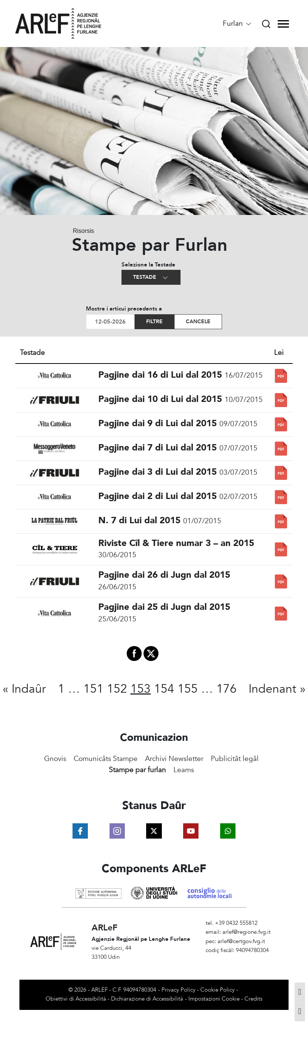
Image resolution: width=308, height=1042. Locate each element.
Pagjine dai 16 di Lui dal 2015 (160, 375)
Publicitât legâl (235, 759)
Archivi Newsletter (174, 759)
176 (226, 689)
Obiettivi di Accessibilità (76, 999)
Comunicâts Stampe (106, 759)
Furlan (237, 23)
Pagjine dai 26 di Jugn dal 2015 (164, 575)
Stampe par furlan (137, 770)
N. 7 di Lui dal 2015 (139, 520)
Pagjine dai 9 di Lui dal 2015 (157, 423)
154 (164, 689)
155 (188, 689)
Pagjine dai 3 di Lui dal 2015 (157, 472)
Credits (253, 999)
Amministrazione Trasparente (242, 959)
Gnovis (55, 759)
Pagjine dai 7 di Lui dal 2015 (157, 448)
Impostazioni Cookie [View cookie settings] (214, 999)
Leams (183, 770)
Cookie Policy (217, 990)
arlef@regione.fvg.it (246, 932)
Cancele (198, 321)
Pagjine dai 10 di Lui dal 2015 (160, 399)
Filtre (154, 321)
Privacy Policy (178, 990)
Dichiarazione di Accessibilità (147, 999)
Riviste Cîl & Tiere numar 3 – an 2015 (176, 543)
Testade (151, 277)
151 (93, 689)
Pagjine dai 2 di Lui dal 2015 (157, 496)
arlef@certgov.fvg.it (241, 941)
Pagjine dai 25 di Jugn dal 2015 (164, 607)
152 (117, 689)
